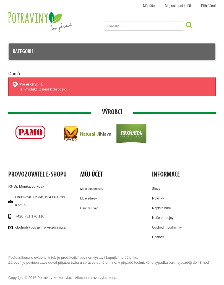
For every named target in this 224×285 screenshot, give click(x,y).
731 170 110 (34, 216)
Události (158, 237)
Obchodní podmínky (167, 227)
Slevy (156, 189)
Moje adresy (88, 198)
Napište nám (161, 208)
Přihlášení (208, 6)
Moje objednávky (91, 188)
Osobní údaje (89, 208)
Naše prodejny (162, 218)
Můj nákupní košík (178, 6)
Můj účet (149, 6)
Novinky (158, 198)
